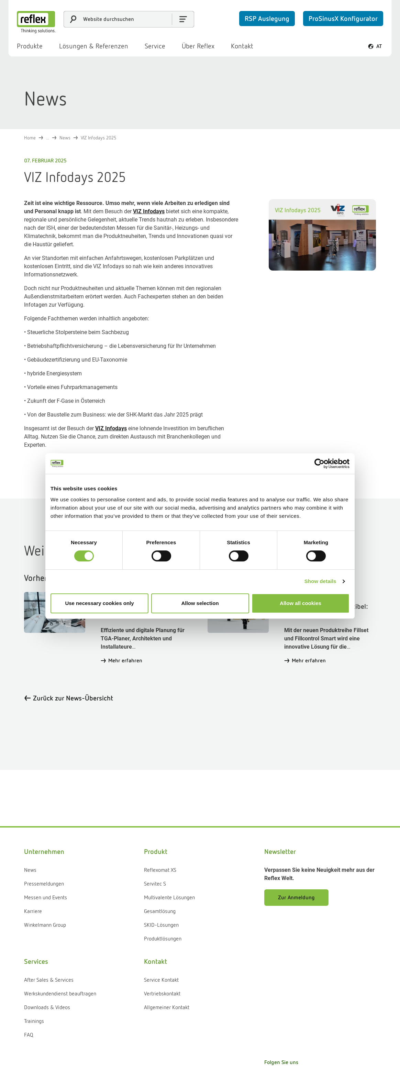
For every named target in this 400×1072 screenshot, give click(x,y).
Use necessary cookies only (99, 603)
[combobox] (129, 19)
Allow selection (200, 603)
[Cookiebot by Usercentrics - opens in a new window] (319, 463)
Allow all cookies (300, 603)
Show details (320, 581)
